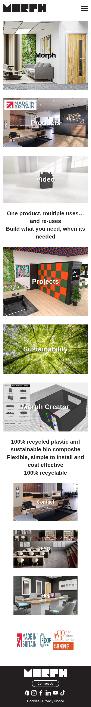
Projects (45, 281)
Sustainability (45, 349)
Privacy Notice (53, 701)
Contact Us (45, 683)
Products (45, 122)
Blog (45, 595)
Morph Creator (45, 406)
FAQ (45, 548)
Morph (45, 55)
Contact (45, 502)
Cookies (33, 701)
